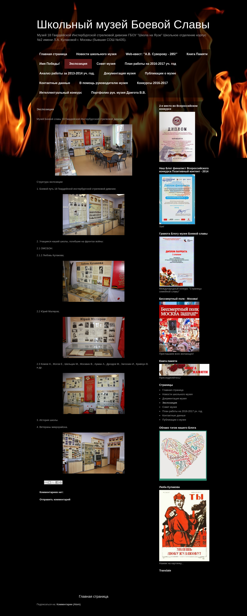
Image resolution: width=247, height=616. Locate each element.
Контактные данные (54, 83)
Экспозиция (78, 63)
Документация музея (120, 73)
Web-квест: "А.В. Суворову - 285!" (151, 54)
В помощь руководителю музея (103, 83)
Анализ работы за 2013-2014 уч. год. (67, 73)
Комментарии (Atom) (69, 604)
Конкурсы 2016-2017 (152, 83)
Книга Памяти (197, 54)
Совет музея (105, 63)
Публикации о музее (160, 73)
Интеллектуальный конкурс (60, 92)
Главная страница (53, 54)
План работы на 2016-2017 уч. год (150, 63)
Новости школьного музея (96, 54)
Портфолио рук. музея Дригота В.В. (118, 92)
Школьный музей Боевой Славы (123, 24)
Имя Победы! (49, 63)
